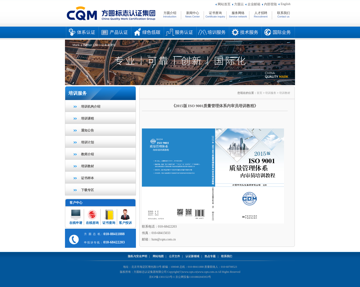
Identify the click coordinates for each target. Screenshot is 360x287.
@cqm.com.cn (166, 239)
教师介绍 (87, 154)
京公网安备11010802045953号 (193, 277)
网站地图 (158, 256)
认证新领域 (192, 256)
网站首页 (224, 4)
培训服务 (270, 93)
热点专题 (210, 256)
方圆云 (239, 4)
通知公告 (87, 130)
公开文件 (174, 256)
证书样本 (87, 178)
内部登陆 (270, 4)
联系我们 (226, 256)
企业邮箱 (254, 4)
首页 (259, 93)
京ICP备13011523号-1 (162, 277)
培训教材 (87, 166)
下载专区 (87, 190)
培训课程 (87, 118)
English (285, 4)
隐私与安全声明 (137, 256)
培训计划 (87, 142)
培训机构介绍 (90, 106)
